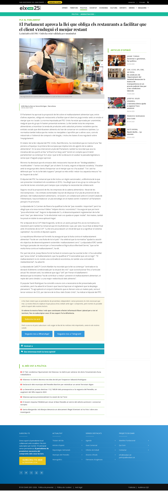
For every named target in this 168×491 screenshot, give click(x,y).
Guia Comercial (91, 445)
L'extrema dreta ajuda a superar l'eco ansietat (136, 105)
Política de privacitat (45, 487)
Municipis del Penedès (60, 455)
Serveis (132, 8)
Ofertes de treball (92, 450)
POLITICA (76, 14)
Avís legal (78, 487)
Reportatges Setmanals (61, 450)
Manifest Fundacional (127, 440)
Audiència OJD (143, 487)
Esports (123, 8)
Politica (83, 8)
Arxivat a (27, 346)
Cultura (113, 8)
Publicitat (131, 487)
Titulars (142, 2)
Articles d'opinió (58, 445)
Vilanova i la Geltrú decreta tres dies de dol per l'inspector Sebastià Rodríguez (54, 379)
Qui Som (122, 445)
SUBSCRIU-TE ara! (55, 2)
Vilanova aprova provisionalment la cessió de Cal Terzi (45, 397)
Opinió (65, 8)
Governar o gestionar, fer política (136, 60)
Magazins (142, 8)
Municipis (131, 2)
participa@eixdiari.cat (127, 457)
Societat (93, 8)
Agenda (88, 440)
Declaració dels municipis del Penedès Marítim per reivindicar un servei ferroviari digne (58, 384)
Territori (74, 8)
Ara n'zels (131, 118)
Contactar (122, 450)
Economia (103, 8)
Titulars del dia (57, 440)
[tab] (61, 346)
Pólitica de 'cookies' (64, 487)
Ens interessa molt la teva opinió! (38, 351)
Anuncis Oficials (92, 455)
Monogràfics (57, 459)
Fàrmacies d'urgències (94, 459)
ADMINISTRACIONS (88, 14)
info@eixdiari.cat (125, 455)
